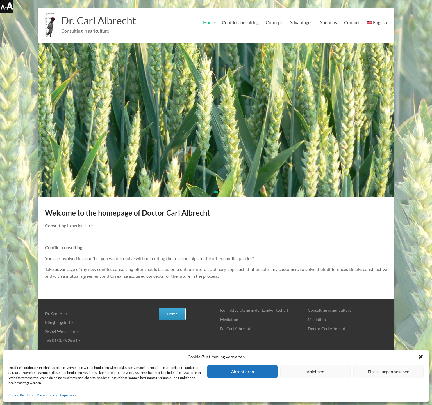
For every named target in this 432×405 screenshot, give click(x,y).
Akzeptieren (242, 371)
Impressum (68, 395)
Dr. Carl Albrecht (98, 20)
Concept (274, 22)
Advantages (300, 22)
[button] (421, 357)
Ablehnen (315, 371)
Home (209, 22)
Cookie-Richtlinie (21, 395)
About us (328, 22)
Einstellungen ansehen (388, 371)
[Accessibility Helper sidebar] (6, 6)
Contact (352, 22)
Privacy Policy (47, 395)
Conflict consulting (240, 22)
